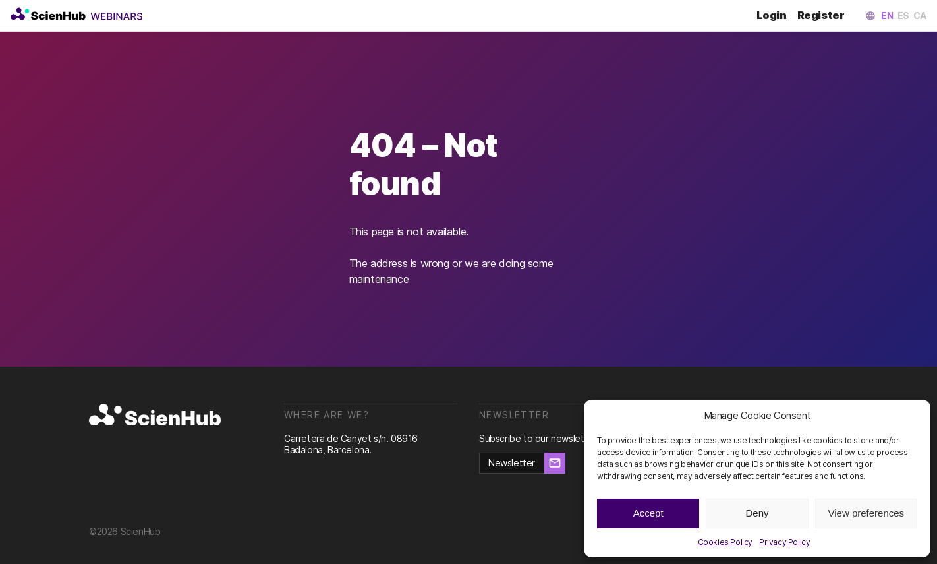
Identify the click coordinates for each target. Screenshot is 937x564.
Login (777, 15)
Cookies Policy (725, 542)
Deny (756, 512)
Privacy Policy (784, 542)
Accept (648, 512)
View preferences (866, 512)
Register (823, 15)
